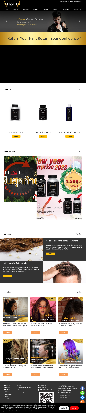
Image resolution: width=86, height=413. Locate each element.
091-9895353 (64, 1)
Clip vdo (7, 401)
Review (6, 396)
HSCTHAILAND (42, 387)
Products (7, 389)
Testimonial (7, 394)
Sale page (6, 387)
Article (6, 392)
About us (6, 385)
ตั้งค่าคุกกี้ (64, 408)
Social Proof (8, 398)
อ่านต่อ (16, 136)
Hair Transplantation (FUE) (25, 392)
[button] (6, 21)
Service (19, 385)
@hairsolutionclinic (76, 1)
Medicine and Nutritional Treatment (24, 388)
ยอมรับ (74, 408)
